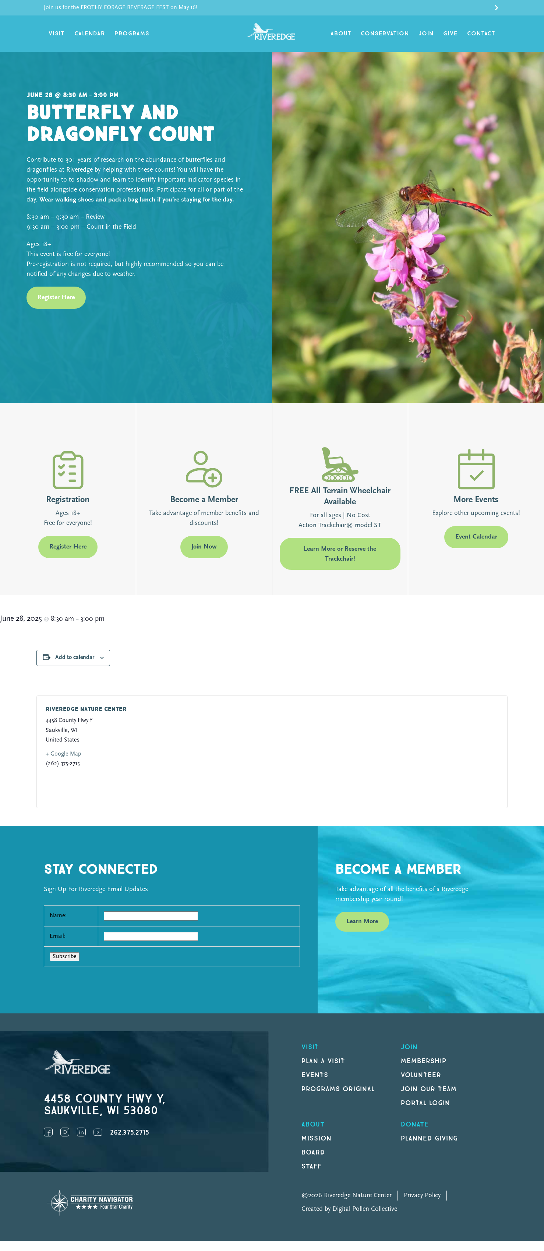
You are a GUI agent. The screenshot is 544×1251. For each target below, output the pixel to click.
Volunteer (421, 1075)
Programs (131, 34)
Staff (311, 1166)
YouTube (97, 1132)
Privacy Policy (422, 1195)
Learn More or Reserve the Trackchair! (340, 554)
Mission (316, 1138)
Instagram (64, 1132)
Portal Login (425, 1103)
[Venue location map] (381, 752)
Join (426, 34)
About (341, 34)
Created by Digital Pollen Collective (349, 1209)
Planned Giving (429, 1138)
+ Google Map (63, 754)
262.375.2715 (129, 1132)
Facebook (48, 1132)
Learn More (362, 921)
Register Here (56, 297)
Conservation (385, 34)
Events (314, 1075)
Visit (57, 34)
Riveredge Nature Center (86, 709)
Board (313, 1152)
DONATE (415, 1124)
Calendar (89, 34)
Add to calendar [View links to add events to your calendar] (74, 657)
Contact (481, 34)
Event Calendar (476, 536)
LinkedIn (81, 1132)
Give (450, 34)
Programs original (338, 1089)
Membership (423, 1061)
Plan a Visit (323, 1061)
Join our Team (428, 1089)
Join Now (204, 546)
